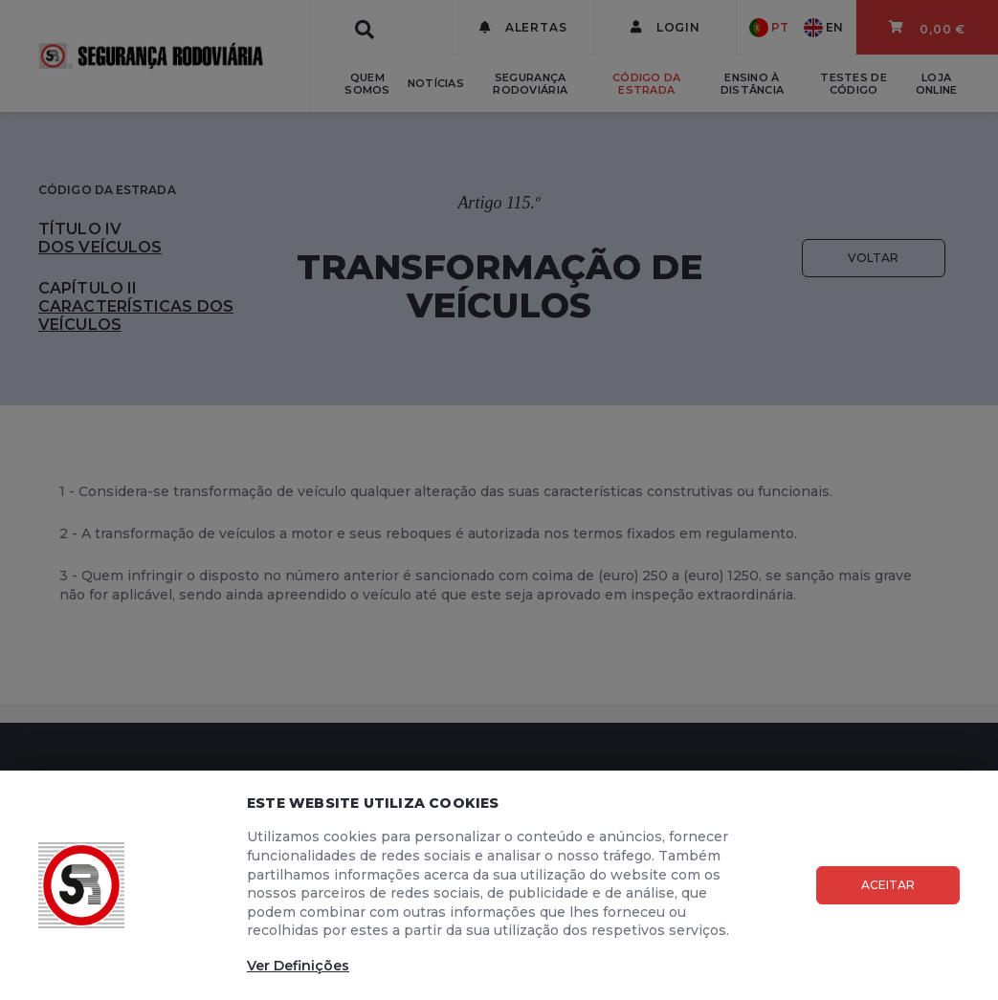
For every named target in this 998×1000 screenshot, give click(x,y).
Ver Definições (298, 965)
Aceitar (888, 885)
